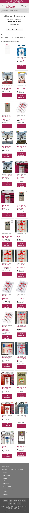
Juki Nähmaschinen (8, 489)
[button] (7, 1)
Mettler (5, 491)
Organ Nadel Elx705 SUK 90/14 (21, 147)
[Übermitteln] (26, 10)
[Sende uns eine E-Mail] (19, 1)
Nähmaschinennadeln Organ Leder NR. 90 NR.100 (21, 359)
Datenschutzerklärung (14, 508)
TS (25, 511)
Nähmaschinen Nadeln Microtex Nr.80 (20, 177)
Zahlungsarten (19, 507)
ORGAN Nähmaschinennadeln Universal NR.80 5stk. (21, 118)
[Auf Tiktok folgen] (16, 1)
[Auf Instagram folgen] (14, 1)
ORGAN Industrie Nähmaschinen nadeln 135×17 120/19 (7, 118)
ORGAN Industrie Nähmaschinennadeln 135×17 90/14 (21, 207)
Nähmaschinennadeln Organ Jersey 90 (7, 388)
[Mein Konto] (19, 6)
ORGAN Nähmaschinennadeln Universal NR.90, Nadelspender (21, 297)
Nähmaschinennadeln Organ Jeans (21, 327)
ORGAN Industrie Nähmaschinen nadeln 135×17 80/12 (7, 236)
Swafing (5, 472)
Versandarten (10, 507)
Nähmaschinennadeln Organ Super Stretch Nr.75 (21, 88)
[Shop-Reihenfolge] (14, 29)
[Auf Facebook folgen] (11, 1)
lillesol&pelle (6, 475)
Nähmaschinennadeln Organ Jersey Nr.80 (7, 87)
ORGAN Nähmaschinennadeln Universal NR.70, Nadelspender (7, 328)
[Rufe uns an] (21, 1)
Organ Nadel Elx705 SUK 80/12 (7, 176)
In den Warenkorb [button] (21, 66)
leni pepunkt (6, 483)
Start (7, 19)
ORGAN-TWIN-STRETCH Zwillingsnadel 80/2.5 (21, 236)
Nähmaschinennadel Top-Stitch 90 (7, 147)
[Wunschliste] (22, 6)
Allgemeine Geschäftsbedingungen (11, 506)
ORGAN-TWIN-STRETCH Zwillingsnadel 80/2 (21, 266)
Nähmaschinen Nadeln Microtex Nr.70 (6, 207)
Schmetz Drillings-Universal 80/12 (21, 59)
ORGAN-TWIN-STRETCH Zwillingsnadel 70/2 (6, 266)
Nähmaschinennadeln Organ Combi (7, 358)
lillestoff (5, 478)
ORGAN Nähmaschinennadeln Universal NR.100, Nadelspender (7, 297)
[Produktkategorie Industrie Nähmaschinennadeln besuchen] (7, 50)
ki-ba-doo (5, 480)
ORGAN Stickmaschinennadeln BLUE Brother (7, 448)
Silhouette (5, 494)
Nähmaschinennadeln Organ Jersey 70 (7, 417)
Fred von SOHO (7, 486)
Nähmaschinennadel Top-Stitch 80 (21, 417)
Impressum (24, 506)
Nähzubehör (18, 19)
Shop (11, 19)
